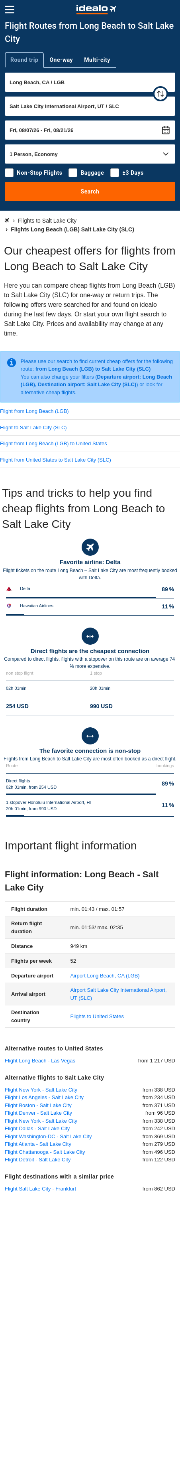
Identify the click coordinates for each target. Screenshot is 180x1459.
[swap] (160, 93)
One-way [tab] (61, 60)
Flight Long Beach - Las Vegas (40, 1061)
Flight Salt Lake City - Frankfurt (40, 1189)
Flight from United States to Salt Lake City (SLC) (55, 460)
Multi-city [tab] (97, 60)
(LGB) (105, 976)
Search (90, 191)
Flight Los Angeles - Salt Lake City (44, 1097)
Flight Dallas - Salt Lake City (37, 1128)
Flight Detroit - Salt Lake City (37, 1160)
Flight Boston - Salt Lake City (38, 1105)
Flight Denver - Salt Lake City (38, 1113)
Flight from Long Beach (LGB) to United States (53, 443)
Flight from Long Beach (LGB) (34, 411)
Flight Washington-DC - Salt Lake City (48, 1136)
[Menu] (10, 10)
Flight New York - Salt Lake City (41, 1090)
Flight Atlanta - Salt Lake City (38, 1144)
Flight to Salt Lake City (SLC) (33, 427)
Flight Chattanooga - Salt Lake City (45, 1152)
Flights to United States (97, 1016)
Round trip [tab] (24, 60)
